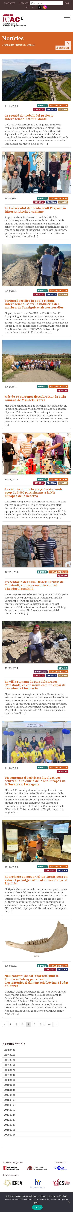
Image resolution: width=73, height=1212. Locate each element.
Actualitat (9, 44)
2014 (6, 1109)
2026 (6, 1050)
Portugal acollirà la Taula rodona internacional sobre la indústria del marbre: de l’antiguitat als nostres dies (34, 304)
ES (27, 7)
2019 (6, 1085)
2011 (6, 1124)
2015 (6, 1105)
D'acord (37, 1207)
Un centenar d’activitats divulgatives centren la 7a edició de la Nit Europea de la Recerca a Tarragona (35, 781)
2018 (6, 1090)
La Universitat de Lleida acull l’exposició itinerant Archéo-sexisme (35, 209)
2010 (6, 1129)
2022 (6, 1070)
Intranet (23, 3)
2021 (6, 1075)
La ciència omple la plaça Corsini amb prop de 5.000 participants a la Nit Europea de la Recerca (33, 492)
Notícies (20, 44)
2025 (6, 1055)
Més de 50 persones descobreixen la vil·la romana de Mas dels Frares (35, 398)
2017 (6, 1095)
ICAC (29, 21)
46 (49, 1024)
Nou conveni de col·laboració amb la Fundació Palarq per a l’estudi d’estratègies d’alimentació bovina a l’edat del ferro (36, 981)
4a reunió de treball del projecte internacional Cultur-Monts (29, 117)
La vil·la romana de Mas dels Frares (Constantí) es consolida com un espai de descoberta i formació (35, 685)
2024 (6, 1060)
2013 (6, 1114)
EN (33, 7)
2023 (6, 1065)
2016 (6, 1100)
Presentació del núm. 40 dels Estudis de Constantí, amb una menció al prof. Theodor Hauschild (34, 585)
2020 (6, 1080)
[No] (69, 1202)
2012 (6, 1119)
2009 (6, 1134)
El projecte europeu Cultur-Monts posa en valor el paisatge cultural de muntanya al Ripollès (36, 880)
